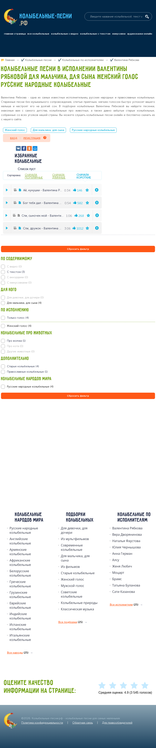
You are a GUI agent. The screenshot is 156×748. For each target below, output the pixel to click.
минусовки (118, 33)
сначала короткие (84, 176)
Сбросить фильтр (78, 249)
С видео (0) (14, 266)
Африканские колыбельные (20, 562)
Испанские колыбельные (20, 626)
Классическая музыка (77, 609)
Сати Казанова (123, 591)
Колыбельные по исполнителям (134, 517)
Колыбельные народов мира (29, 517)
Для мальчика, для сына (48, 130)
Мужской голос (72, 586)
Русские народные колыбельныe (24, 530)
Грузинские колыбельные (20, 594)
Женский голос (15, 130)
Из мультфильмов (75, 539)
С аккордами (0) (17, 277)
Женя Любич (122, 566)
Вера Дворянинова (127, 534)
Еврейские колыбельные (20, 605)
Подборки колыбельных (80, 517)
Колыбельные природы (79, 603)
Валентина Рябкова (127, 528)
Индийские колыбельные (20, 616)
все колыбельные (38, 33)
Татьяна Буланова (126, 585)
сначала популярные (34, 176)
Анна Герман (122, 553)
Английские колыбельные (20, 541)
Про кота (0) (15, 346)
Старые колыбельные (78, 573)
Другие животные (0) (21, 351)
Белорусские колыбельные (20, 573)
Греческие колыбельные (20, 584)
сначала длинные (58, 176)
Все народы (17, 653)
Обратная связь (82, 722)
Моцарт (118, 572)
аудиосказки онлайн (139, 33)
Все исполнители (124, 605)
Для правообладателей (117, 722)
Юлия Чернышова (126, 547)
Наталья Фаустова (126, 541)
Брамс (117, 579)
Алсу (115, 560)
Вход (13, 138)
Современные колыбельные (72, 547)
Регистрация (34, 137)
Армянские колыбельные (20, 551)
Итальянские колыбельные (20, 637)
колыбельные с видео (64, 33)
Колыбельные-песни (46, 16)
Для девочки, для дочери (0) (25, 297)
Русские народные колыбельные (93, 130)
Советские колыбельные (71, 594)
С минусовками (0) (19, 282)
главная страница (15, 33)
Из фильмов (70, 566)
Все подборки (70, 622)
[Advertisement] (25, 442)
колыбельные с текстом (95, 33)
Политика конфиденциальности (42, 722)
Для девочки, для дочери (74, 530)
